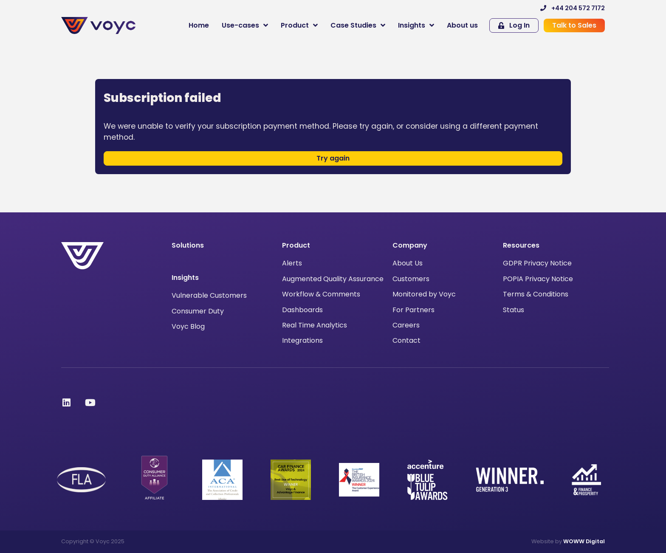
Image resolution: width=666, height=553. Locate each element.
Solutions (188, 245)
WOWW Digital (584, 541)
